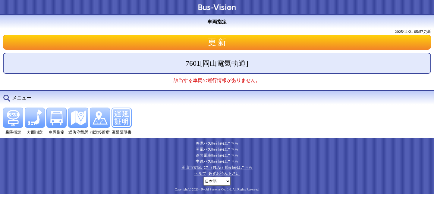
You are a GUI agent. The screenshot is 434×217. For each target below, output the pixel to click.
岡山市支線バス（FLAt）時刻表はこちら (217, 167)
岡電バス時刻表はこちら (217, 149)
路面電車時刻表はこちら (217, 155)
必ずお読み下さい (224, 173)
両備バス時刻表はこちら (217, 143)
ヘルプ (200, 173)
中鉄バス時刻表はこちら (217, 161)
